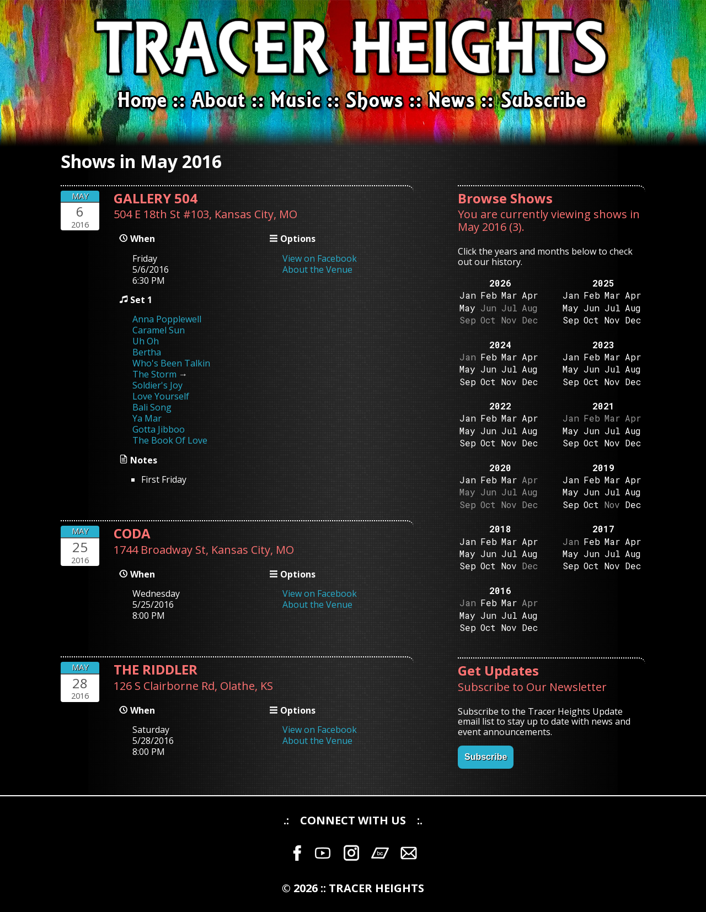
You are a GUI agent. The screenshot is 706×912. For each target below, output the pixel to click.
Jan (467, 295)
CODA (132, 533)
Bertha (146, 352)
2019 (603, 467)
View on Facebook (319, 258)
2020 (500, 467)
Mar (509, 295)
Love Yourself (160, 396)
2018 (500, 529)
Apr (530, 295)
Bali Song (152, 407)
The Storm (154, 374)
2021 (603, 406)
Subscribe (485, 757)
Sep (571, 320)
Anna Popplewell (166, 319)
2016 (500, 590)
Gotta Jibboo (158, 429)
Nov (612, 320)
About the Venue (317, 269)
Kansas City (244, 214)
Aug (633, 308)
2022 (500, 406)
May (467, 308)
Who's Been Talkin (171, 363)
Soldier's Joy (157, 385)
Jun (592, 308)
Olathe (237, 685)
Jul (613, 308)
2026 (500, 283)
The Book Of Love (169, 440)
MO (288, 214)
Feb (488, 295)
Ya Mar (147, 418)
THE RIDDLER (155, 669)
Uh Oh (145, 341)
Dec (633, 320)
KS (266, 685)
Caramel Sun (158, 330)
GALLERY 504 (155, 198)
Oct (591, 320)
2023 (603, 344)
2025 (603, 283)
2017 (603, 529)
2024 (500, 344)
